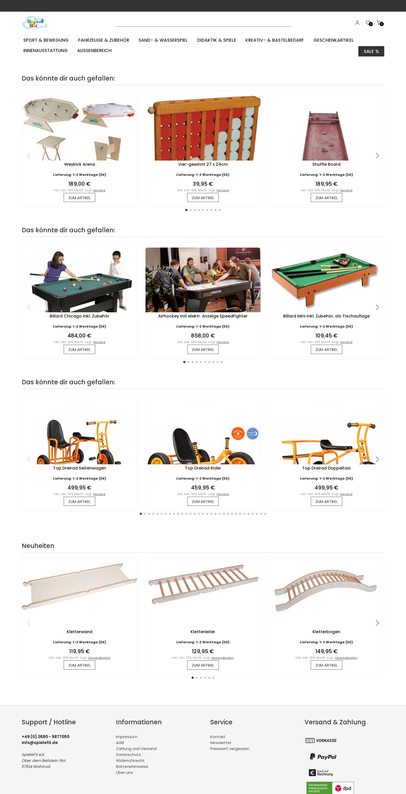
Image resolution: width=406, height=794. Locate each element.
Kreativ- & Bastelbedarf (275, 40)
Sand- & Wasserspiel (164, 40)
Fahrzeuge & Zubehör (103, 40)
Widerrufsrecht (130, 761)
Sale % (371, 50)
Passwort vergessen (229, 749)
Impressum (126, 737)
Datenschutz (128, 755)
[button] (186, 209)
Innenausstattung (45, 50)
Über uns (124, 773)
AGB (120, 743)
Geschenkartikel (335, 40)
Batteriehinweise (132, 767)
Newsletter (220, 743)
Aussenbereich (94, 50)
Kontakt (218, 737)
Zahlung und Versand (136, 749)
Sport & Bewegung (45, 40)
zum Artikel (79, 196)
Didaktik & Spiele (217, 40)
